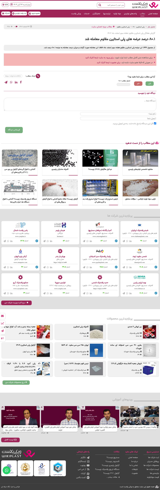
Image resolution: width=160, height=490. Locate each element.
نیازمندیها (106, 13)
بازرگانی (60, 233)
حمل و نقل (60, 259)
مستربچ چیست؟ (113, 457)
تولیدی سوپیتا (60, 282)
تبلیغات (135, 469)
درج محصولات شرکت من (16, 382)
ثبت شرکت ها (153, 457)
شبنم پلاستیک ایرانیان (139, 230)
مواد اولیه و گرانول (20, 259)
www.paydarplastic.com (100, 262)
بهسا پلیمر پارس (139, 282)
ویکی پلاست (76, 13)
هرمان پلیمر (60, 230)
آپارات (85, 473)
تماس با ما (133, 465)
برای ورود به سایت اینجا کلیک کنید (99, 57)
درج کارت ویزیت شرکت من (16, 302)
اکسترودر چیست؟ (112, 461)
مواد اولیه (117, 13)
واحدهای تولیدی (130, 13)
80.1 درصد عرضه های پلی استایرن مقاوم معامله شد (120, 39)
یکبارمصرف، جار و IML (20, 285)
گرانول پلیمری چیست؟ (110, 465)
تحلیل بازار (151, 27)
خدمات (87, 13)
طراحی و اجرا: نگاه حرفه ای (10, 486)
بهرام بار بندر (60, 256)
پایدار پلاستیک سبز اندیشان (100, 256)
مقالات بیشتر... (112, 477)
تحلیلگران (96, 13)
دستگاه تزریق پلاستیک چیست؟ (107, 469)
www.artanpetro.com (20, 262)
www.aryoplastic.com (20, 289)
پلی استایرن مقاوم (123, 27)
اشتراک (6, 13)
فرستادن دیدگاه (14, 129)
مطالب (142, 13)
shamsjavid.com (139, 262)
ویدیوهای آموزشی (122, 399)
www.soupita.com (60, 289)
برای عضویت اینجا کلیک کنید (108, 62)
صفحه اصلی (153, 13)
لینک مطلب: (32, 76)
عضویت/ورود (34, 13)
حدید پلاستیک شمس (100, 282)
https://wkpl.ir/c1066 (60, 262)
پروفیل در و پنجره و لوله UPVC (60, 285)
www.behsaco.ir (139, 289)
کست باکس (82, 477)
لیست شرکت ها (153, 469)
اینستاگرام (83, 461)
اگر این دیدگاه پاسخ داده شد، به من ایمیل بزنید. (134, 123)
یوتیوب (84, 465)
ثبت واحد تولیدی (19, 13)
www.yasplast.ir (20, 236)
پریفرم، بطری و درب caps (20, 233)
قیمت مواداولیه (153, 477)
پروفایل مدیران (153, 461)
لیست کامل (10, 439)
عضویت (135, 473)
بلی (149, 83)
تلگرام (85, 457)
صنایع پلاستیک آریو (20, 282)
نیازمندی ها (154, 473)
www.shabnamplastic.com (139, 236)
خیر (138, 83)
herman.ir (60, 236)
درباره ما (134, 461)
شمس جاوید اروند (140, 256)
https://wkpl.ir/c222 (99, 289)
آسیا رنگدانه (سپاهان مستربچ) (100, 230)
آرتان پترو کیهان (20, 256)
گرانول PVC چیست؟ (111, 473)
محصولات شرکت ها (151, 465)
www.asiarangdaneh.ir (100, 236)
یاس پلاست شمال (20, 230)
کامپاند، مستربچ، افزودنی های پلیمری (100, 233)
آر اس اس (83, 469)
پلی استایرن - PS (138, 27)
